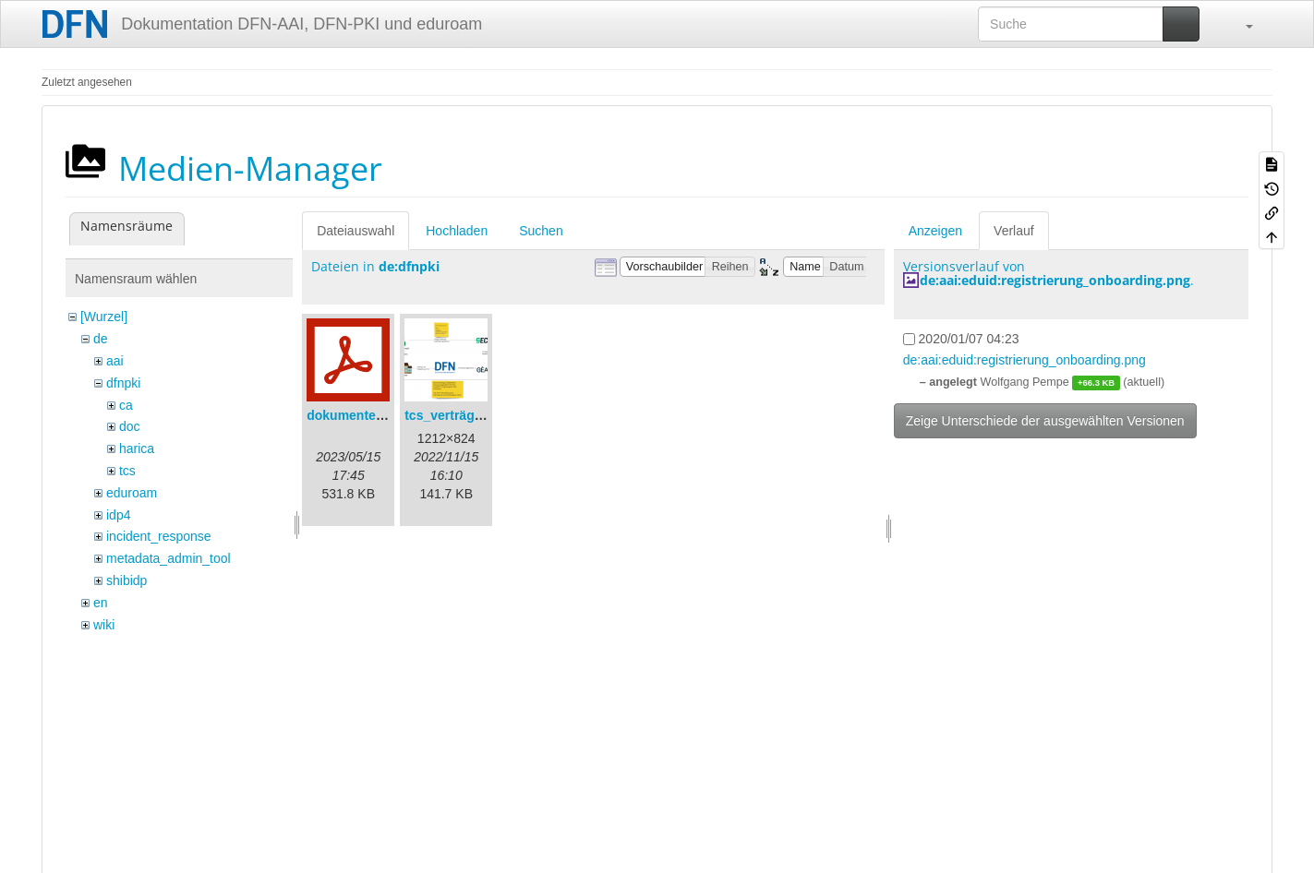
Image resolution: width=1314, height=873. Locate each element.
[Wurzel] (103, 316)
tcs (127, 470)
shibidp (126, 580)
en (100, 602)
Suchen (540, 230)
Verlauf (1014, 230)
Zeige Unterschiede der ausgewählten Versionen (1045, 420)
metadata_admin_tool (168, 558)
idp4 (118, 515)
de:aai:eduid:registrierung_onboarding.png (1055, 280)
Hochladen (457, 230)
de (100, 338)
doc (129, 426)
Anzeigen (935, 230)
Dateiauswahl (355, 230)
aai (115, 360)
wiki (104, 624)
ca (126, 405)
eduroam (131, 492)
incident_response (158, 536)
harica (136, 448)
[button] (1240, 24)
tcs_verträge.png (456, 415)
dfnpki (123, 383)
